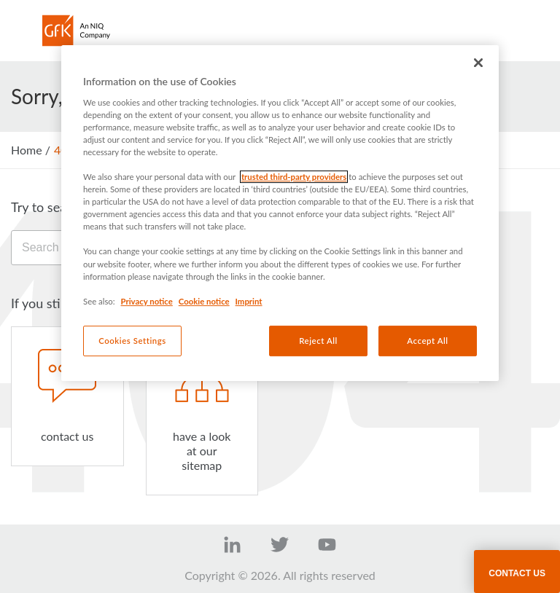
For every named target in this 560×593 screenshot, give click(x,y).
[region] (280, 213)
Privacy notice (147, 301)
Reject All (318, 340)
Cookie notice (204, 301)
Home (26, 150)
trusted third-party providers (293, 176)
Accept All (427, 340)
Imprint (249, 301)
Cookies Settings (132, 340)
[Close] (478, 63)
